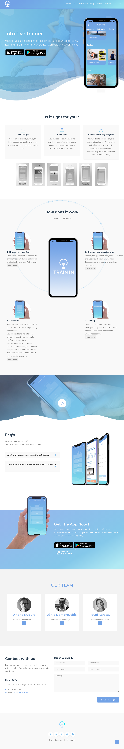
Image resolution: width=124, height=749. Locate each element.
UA (115, 3)
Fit (75, 3)
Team (99, 3)
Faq (92, 3)
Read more (12, 265)
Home (68, 3)
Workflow (83, 3)
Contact (107, 3)
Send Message (108, 700)
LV (120, 3)
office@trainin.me (21, 692)
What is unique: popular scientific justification (28, 455)
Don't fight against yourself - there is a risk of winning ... (32, 466)
